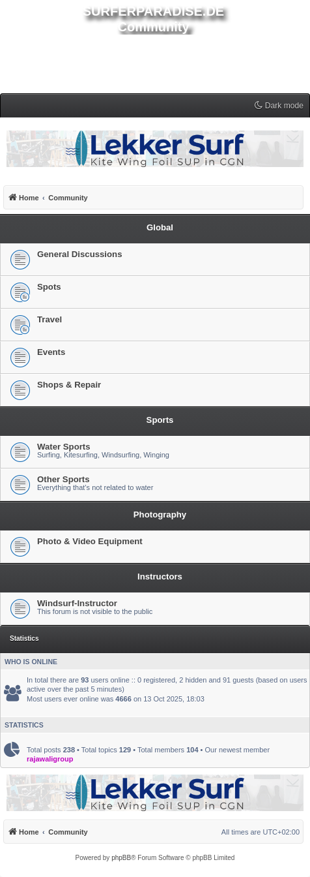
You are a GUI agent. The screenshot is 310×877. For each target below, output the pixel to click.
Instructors (159, 576)
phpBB (121, 857)
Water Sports (64, 447)
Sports (160, 420)
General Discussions (79, 254)
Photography (160, 514)
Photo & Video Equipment (90, 541)
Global (160, 227)
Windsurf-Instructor (77, 603)
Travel (49, 319)
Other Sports (63, 479)
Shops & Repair (69, 385)
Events (51, 352)
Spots (49, 287)
